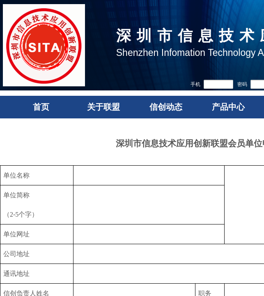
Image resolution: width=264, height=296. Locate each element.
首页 (41, 106)
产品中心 (228, 106)
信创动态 (165, 106)
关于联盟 (103, 106)
